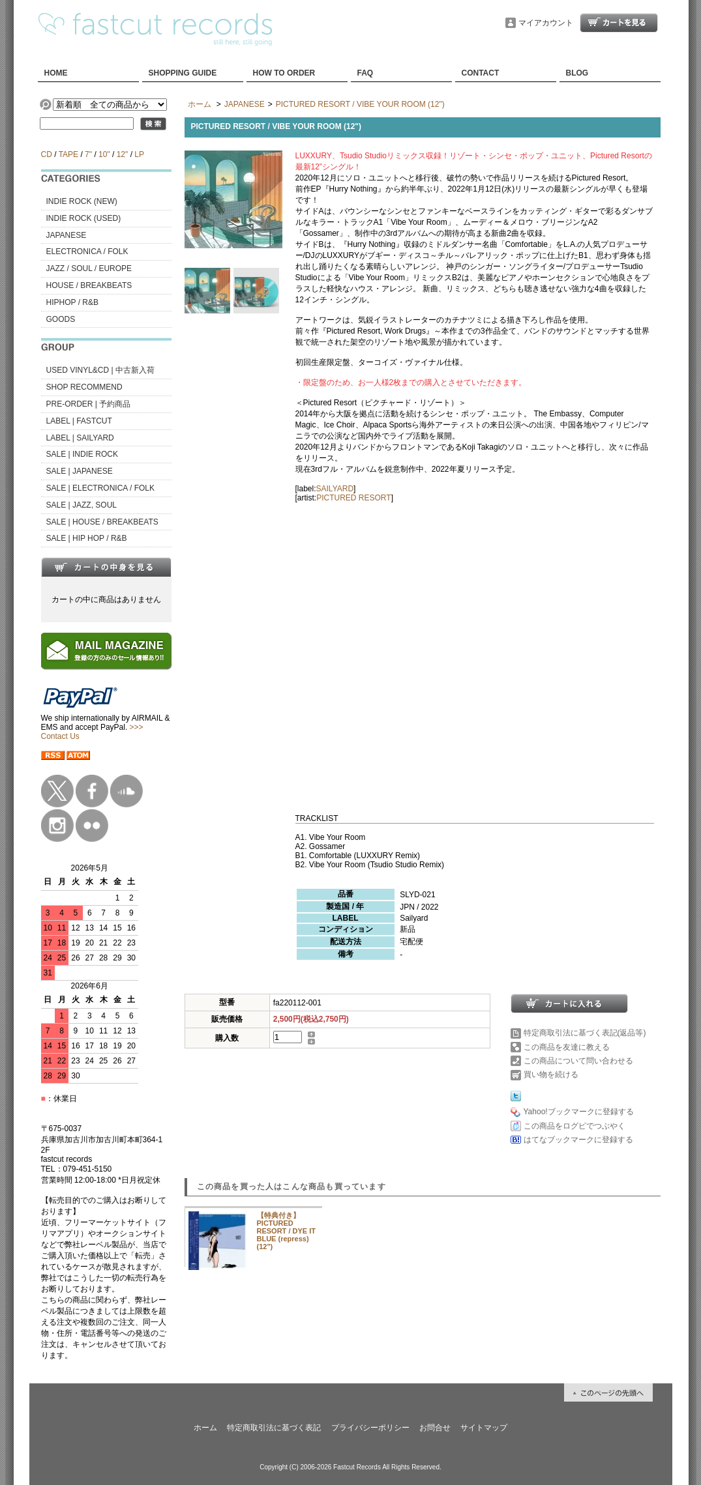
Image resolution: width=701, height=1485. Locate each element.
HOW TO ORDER (284, 73)
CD (46, 154)
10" (104, 154)
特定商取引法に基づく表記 (274, 1427)
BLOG (577, 73)
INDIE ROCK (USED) (83, 218)
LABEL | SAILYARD (80, 437)
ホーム (199, 104)
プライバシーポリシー (370, 1427)
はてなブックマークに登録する (578, 1139)
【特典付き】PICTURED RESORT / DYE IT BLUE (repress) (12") (286, 1230)
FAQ (365, 73)
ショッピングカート (619, 23)
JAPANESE (66, 235)
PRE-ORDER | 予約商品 (88, 404)
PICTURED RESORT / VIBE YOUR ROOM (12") (360, 104)
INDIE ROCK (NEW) (81, 201)
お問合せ (435, 1427)
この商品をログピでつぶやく (574, 1126)
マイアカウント (545, 22)
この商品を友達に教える (567, 1047)
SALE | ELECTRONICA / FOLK (100, 488)
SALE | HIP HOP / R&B (86, 538)
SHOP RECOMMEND (84, 387)
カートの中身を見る (106, 567)
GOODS (61, 319)
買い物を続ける (551, 1074)
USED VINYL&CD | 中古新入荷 (100, 370)
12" (122, 154)
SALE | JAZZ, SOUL (81, 505)
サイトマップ (483, 1427)
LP (138, 154)
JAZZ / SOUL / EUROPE (89, 268)
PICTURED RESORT (353, 497)
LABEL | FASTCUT (79, 420)
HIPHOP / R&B (72, 302)
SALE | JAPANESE (79, 471)
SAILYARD (335, 488)
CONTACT (481, 73)
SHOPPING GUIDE (183, 73)
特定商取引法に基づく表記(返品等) (585, 1032)
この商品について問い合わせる (578, 1060)
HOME (56, 73)
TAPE (68, 154)
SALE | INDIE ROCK (82, 454)
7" (88, 154)
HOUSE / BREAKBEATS (89, 285)
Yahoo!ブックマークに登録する (579, 1111)
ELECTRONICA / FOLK (87, 251)
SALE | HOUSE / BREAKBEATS (102, 521)
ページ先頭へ (608, 1392)
